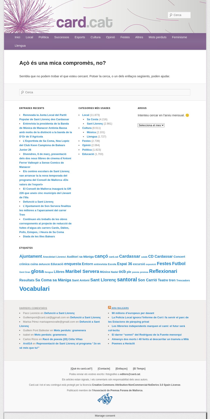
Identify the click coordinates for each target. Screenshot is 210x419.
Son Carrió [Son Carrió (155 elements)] (147, 280)
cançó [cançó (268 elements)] (101, 256)
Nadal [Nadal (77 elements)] (114, 272)
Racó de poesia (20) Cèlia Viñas (63, 339)
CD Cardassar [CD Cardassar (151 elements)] (160, 256)
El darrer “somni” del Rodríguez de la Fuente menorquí (146, 334)
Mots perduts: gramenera (70, 330)
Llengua (20, 45)
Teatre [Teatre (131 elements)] (163, 280)
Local (29, 37)
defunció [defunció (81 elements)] (44, 264)
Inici (17, 37)
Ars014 (27, 343)
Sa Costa (92, 119)
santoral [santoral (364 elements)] (127, 279)
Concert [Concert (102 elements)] (179, 256)
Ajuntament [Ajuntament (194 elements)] (30, 256)
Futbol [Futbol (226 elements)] (178, 263)
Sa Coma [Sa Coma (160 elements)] (43, 280)
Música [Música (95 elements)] (105, 272)
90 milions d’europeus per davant (133, 313)
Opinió (110, 37)
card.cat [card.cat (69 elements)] (113, 256)
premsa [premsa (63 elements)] (144, 272)
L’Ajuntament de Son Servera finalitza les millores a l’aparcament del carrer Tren (45, 210)
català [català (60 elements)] (144, 257)
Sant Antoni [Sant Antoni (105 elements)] (80, 280)
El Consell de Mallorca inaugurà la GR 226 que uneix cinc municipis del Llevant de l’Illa (45, 193)
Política (44, 37)
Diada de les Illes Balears (39, 236)
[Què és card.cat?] (81, 368)
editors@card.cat (130, 374)
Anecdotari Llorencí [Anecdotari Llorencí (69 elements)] (54, 256)
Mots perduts (158, 37)
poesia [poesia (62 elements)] (135, 272)
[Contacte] (104, 368)
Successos (61, 37)
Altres (139, 37)
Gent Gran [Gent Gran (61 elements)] (24, 272)
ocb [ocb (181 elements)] (122, 271)
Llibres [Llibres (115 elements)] (59, 272)
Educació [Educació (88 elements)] (57, 264)
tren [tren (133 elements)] (172, 280)
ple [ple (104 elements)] (129, 272)
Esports (80, 37)
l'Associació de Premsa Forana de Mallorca (117, 390)
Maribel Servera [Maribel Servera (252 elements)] (82, 271)
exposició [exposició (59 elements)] (151, 264)
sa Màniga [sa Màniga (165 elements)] (61, 280)
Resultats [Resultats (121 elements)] (26, 280)
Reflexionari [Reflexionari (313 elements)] (163, 271)
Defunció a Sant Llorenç (38, 201)
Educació (88, 154)
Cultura (95, 37)
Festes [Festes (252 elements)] (164, 263)
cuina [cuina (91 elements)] (34, 264)
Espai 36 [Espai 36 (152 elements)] (124, 264)
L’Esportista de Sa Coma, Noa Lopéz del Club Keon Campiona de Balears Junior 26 (44, 145)
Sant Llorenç (95, 123)
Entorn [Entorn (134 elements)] (87, 264)
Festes (125, 37)
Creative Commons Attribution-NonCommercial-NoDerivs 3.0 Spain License (136, 384)
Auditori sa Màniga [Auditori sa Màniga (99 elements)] (80, 256)
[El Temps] (139, 368)
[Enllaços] (121, 368)
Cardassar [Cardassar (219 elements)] (129, 256)
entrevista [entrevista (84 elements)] (100, 264)
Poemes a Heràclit (123, 343)
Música (91, 132)
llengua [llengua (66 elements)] (49, 272)
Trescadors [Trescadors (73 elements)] (183, 280)
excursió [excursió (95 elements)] (139, 264)
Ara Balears (120, 308)
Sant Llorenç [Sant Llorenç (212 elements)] (103, 279)
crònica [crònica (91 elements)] (24, 264)
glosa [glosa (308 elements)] (37, 271)
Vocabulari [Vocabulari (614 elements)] (34, 288)
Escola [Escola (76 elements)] (112, 264)
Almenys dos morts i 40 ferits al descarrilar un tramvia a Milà (150, 339)
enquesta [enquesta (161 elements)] (72, 264)
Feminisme (179, 37)
